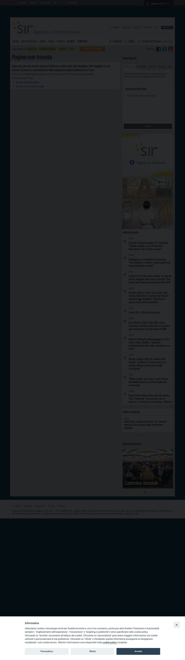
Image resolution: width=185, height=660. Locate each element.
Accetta (138, 651)
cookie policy (109, 642)
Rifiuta (92, 651)
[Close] (176, 625)
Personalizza (46, 651)
